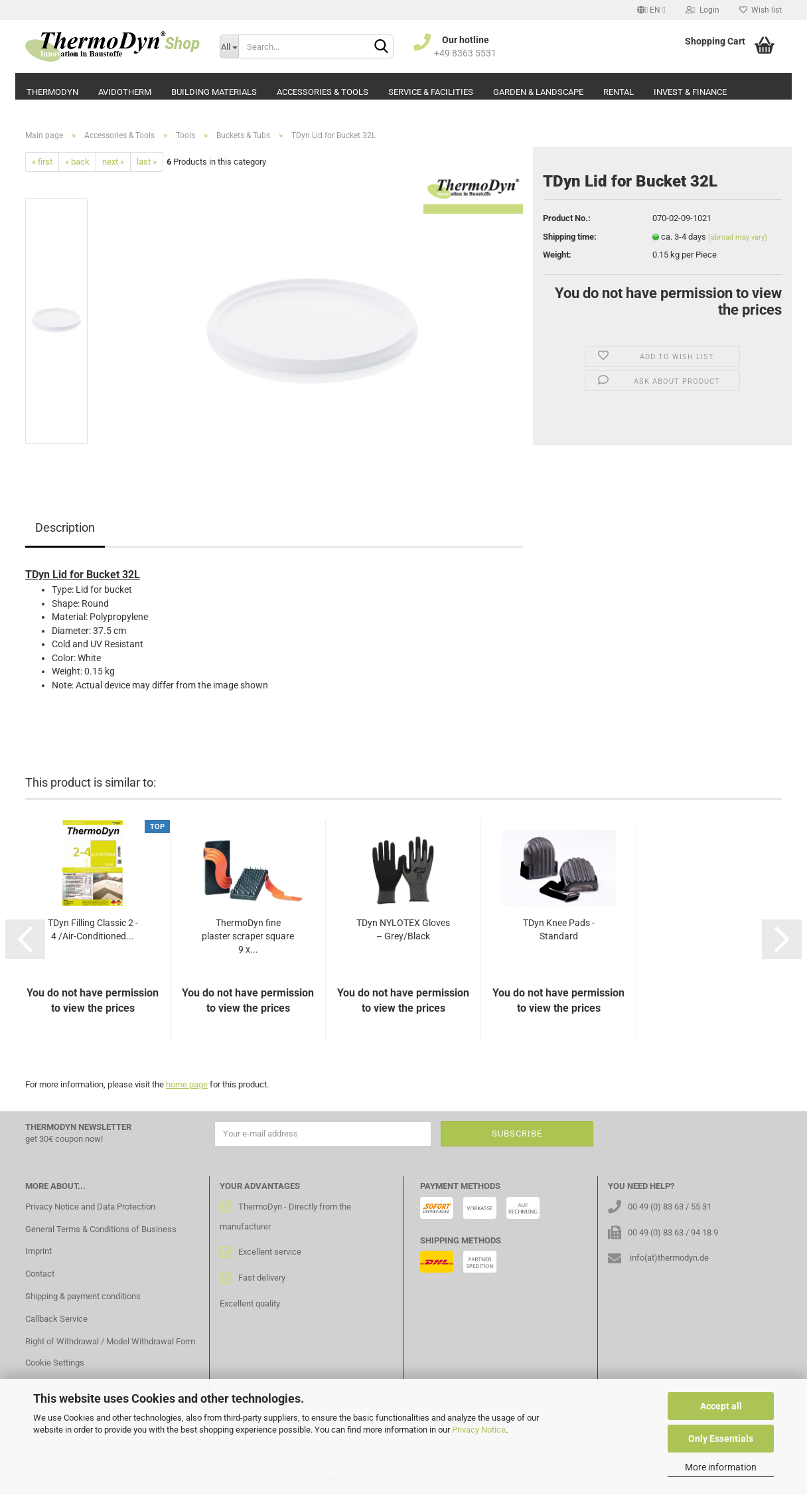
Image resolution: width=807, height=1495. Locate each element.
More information (721, 1467)
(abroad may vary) (737, 237)
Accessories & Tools (322, 92)
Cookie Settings (54, 1363)
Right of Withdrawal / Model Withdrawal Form (110, 1341)
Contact (39, 1274)
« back (77, 162)
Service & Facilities (430, 92)
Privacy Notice (479, 1430)
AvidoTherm (124, 92)
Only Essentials (720, 1438)
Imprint (38, 1251)
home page (187, 1084)
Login (702, 10)
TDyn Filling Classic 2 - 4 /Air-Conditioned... (93, 929)
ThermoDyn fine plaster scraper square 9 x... (248, 936)
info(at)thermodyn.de (669, 1258)
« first (42, 162)
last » (147, 162)
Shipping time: (570, 237)
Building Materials (214, 92)
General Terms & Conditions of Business (101, 1229)
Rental (618, 92)
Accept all (721, 1406)
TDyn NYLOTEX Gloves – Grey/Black (403, 929)
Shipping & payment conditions (83, 1296)
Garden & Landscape (538, 92)
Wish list (760, 10)
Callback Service (56, 1319)
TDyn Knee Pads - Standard (559, 929)
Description (65, 527)
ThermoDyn (52, 92)
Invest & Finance (690, 92)
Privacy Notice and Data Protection (90, 1207)
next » (113, 162)
